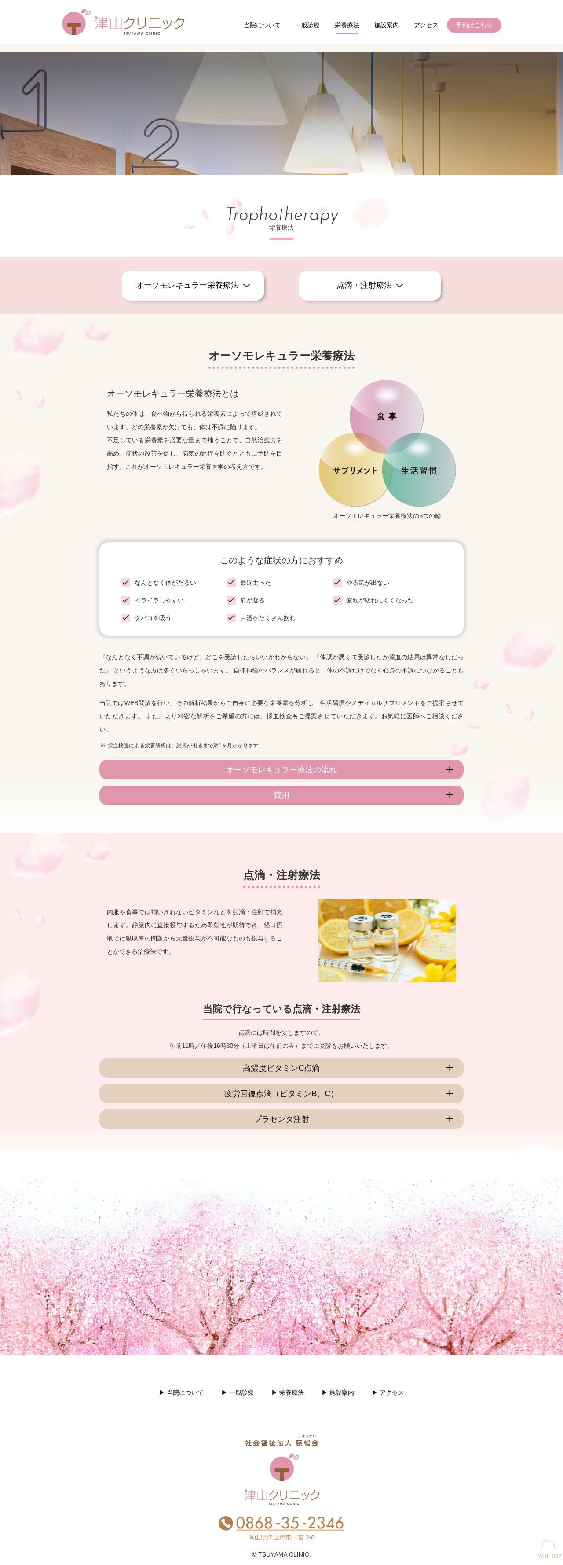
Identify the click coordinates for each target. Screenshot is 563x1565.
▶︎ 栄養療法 (287, 1392)
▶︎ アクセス (388, 1392)
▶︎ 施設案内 (338, 1392)
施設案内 (386, 25)
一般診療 (307, 25)
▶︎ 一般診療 (237, 1392)
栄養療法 (347, 25)
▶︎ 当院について (181, 1392)
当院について (262, 25)
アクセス (426, 25)
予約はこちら (474, 25)
